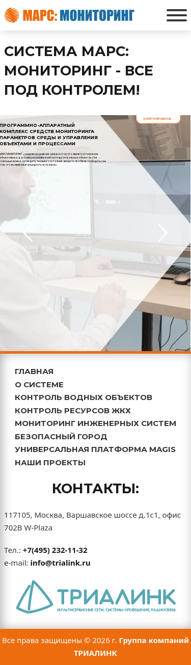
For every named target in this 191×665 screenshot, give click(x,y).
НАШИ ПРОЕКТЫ (50, 462)
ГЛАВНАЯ (34, 371)
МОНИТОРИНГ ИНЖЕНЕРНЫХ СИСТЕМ (95, 423)
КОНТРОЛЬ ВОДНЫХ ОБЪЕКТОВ (83, 397)
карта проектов (157, 118)
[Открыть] (177, 15)
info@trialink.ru (60, 562)
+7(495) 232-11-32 (55, 550)
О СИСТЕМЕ (39, 384)
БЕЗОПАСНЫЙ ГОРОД (61, 436)
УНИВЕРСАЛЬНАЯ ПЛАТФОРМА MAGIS (95, 449)
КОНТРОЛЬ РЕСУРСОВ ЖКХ (73, 410)
